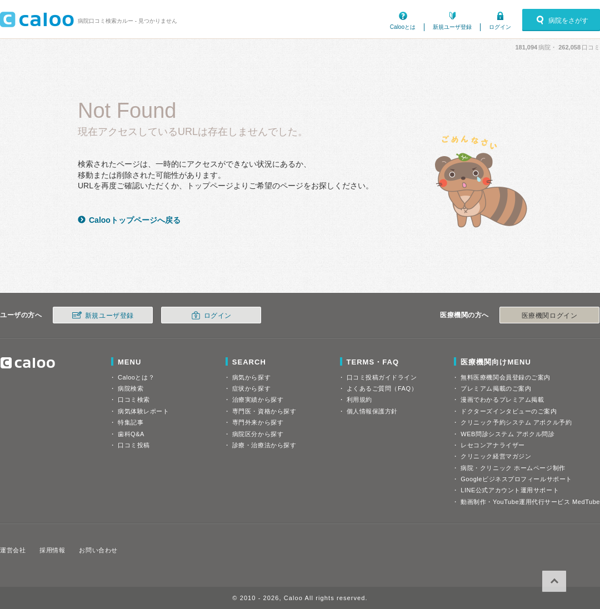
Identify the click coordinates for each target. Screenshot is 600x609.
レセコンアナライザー (493, 445)
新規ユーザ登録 (452, 27)
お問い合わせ (98, 550)
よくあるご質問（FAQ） (382, 388)
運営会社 (13, 550)
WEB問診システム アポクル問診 (507, 434)
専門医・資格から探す (264, 411)
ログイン (500, 27)
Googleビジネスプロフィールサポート (516, 479)
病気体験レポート (143, 411)
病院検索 (130, 388)
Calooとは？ (136, 377)
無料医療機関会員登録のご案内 (506, 377)
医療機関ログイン (549, 316)
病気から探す (251, 377)
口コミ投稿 (134, 445)
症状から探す (251, 388)
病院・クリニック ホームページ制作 (513, 468)
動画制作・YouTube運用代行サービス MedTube (530, 501)
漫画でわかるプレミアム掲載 (502, 399)
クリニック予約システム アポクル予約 (516, 422)
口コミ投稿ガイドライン (382, 377)
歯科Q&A (131, 434)
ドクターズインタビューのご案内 (509, 411)
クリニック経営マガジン (496, 456)
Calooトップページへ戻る (135, 220)
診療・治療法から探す (264, 445)
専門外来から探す (257, 422)
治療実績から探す (257, 399)
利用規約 (359, 399)
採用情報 (52, 550)
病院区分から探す (257, 434)
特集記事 (130, 422)
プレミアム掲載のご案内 (496, 388)
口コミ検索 (134, 399)
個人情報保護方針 (372, 411)
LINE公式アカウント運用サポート (510, 490)
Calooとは (403, 27)
